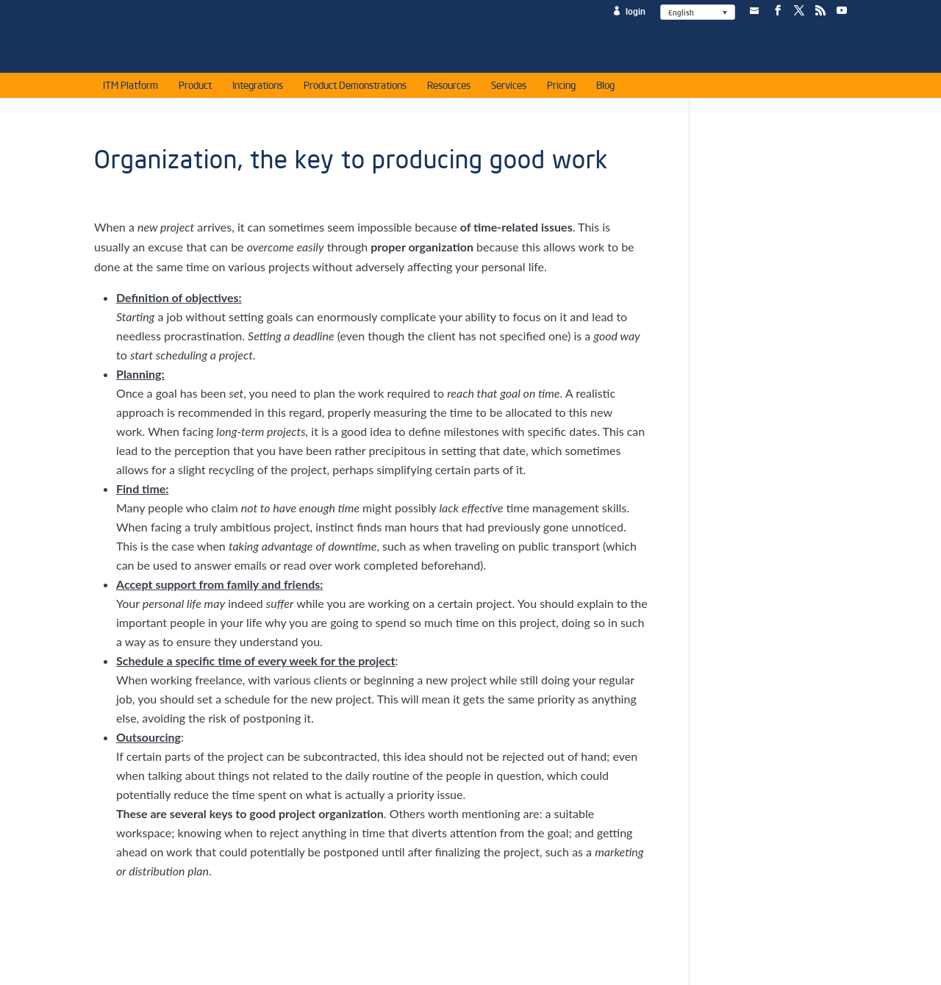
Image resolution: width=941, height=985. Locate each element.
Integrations (257, 88)
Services (508, 88)
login (635, 11)
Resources (448, 88)
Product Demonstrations (355, 88)
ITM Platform (130, 88)
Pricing (561, 88)
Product (195, 88)
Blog (605, 88)
